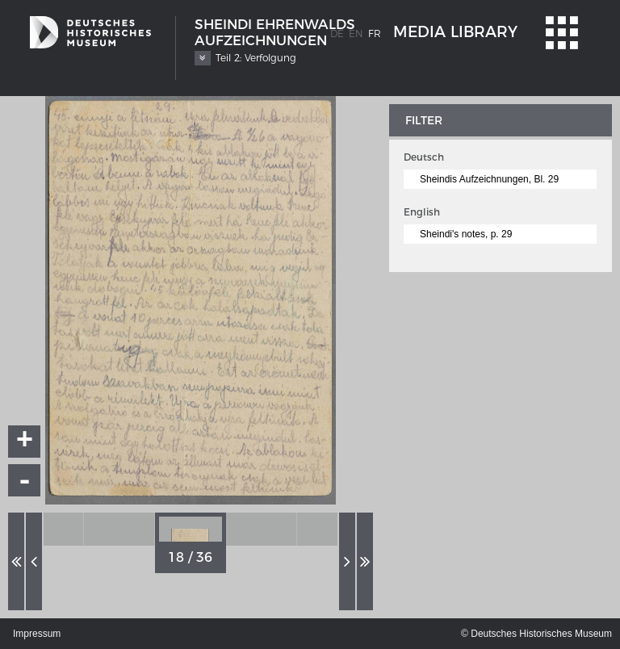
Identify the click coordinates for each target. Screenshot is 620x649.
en (356, 33)
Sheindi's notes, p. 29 (466, 234)
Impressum (37, 633)
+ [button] (25, 441)
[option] (48, 529)
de (337, 33)
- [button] (25, 480)
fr (374, 33)
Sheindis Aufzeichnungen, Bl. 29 (489, 179)
